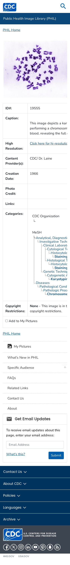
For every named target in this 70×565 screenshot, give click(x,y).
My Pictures (19, 347)
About (12, 408)
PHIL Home (11, 30)
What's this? (15, 454)
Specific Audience (20, 367)
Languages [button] (15, 507)
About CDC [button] (15, 483)
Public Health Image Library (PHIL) (29, 18)
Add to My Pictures (23, 321)
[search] (63, 6)
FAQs (11, 378)
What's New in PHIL (22, 357)
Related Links (17, 388)
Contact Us (15, 398)
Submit (56, 455)
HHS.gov (8, 556)
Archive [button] (12, 519)
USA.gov (23, 556)
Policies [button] (12, 495)
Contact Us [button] (15, 471)
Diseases (43, 283)
